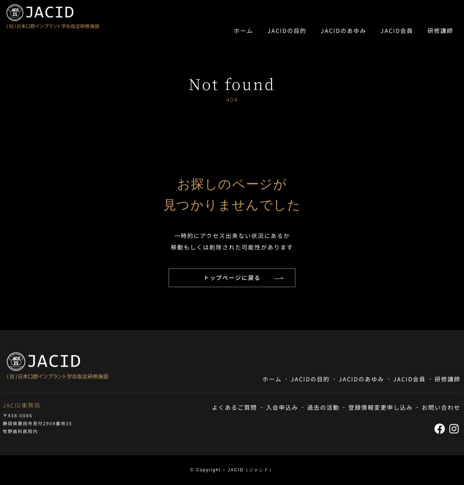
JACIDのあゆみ (343, 30)
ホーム (243, 30)
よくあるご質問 (234, 407)
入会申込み (282, 407)
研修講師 (440, 30)
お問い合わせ (441, 407)
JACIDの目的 (286, 30)
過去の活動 (323, 407)
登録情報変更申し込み (380, 407)
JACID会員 (397, 30)
